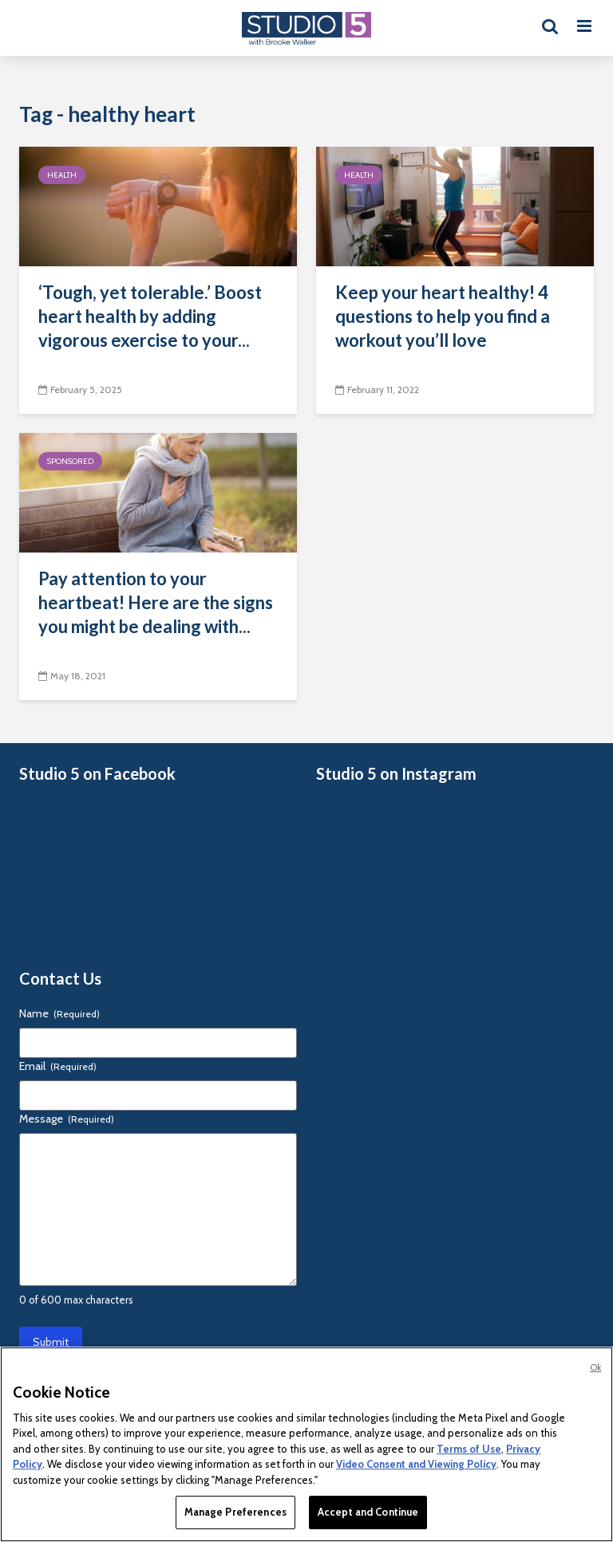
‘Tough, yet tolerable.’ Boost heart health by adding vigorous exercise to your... (150, 316)
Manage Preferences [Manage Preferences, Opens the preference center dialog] (235, 1511)
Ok (595, 1367)
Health (62, 175)
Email (58, 1066)
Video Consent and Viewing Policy (416, 1463)
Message (66, 1118)
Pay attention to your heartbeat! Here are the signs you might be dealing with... (155, 602)
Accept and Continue (368, 1511)
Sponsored (70, 461)
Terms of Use (469, 1448)
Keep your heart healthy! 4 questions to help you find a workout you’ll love (442, 316)
